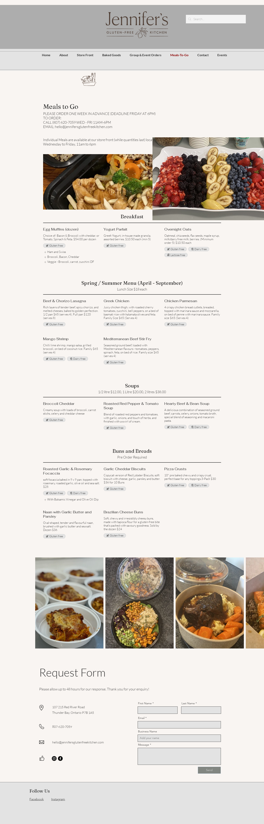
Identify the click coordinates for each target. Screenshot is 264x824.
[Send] (209, 770)
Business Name (147, 731)
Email (141, 718)
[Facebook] (60, 758)
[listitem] (55, 252)
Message (143, 744)
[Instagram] (54, 758)
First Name (145, 703)
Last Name (188, 703)
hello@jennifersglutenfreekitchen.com (78, 742)
